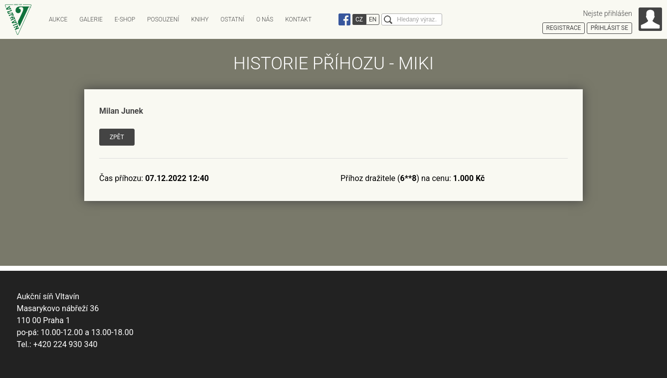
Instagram (330, 19)
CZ (359, 19)
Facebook (344, 19)
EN (372, 19)
